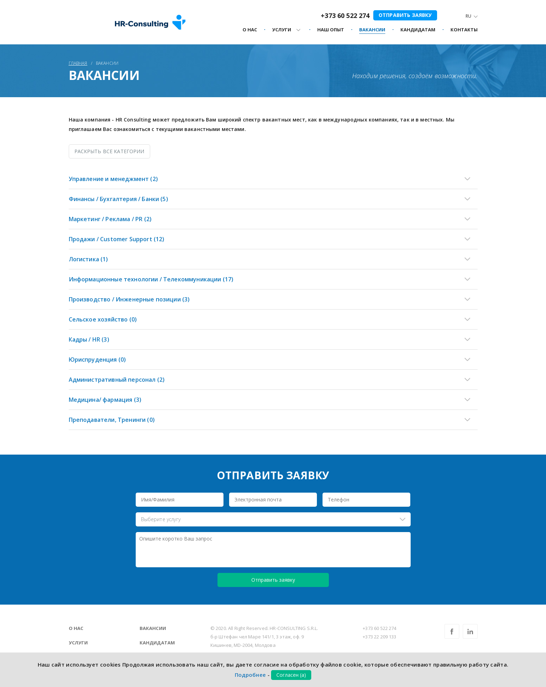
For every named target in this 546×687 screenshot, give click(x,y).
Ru (468, 16)
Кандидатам (157, 642)
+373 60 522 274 (345, 15)
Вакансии (153, 628)
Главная (78, 63)
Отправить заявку (405, 15)
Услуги (78, 642)
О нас (76, 628)
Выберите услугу (160, 519)
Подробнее (250, 674)
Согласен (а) (291, 675)
